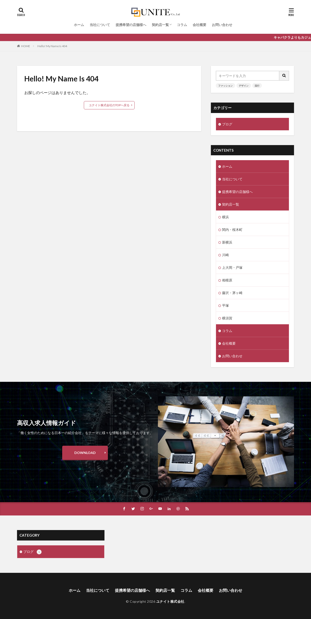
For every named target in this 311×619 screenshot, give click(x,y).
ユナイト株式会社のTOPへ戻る (109, 105)
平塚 (225, 305)
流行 (257, 85)
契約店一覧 (160, 25)
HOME (25, 46)
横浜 (225, 217)
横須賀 (227, 318)
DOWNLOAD (85, 453)
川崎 (225, 255)
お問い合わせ (222, 25)
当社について (100, 25)
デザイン (244, 85)
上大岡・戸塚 (232, 267)
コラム (182, 25)
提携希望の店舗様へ (131, 25)
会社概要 (199, 25)
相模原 (227, 280)
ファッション (225, 85)
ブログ (227, 124)
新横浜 (227, 242)
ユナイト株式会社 (170, 601)
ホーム (79, 25)
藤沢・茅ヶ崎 (232, 293)
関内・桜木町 (232, 229)
